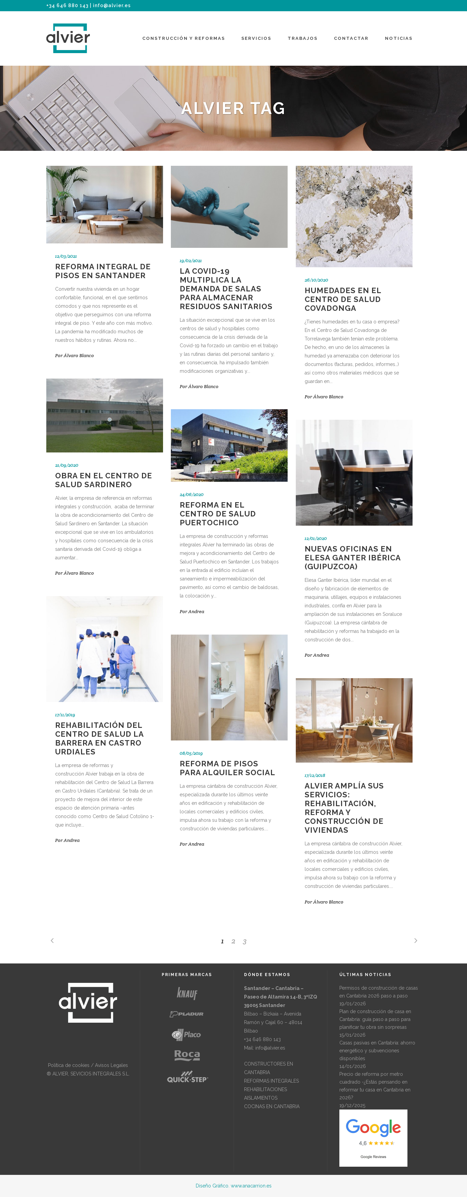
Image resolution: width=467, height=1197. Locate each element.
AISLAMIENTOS (260, 1098)
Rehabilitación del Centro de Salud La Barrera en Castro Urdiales (99, 738)
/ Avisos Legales (109, 1065)
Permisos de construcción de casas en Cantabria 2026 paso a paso (378, 992)
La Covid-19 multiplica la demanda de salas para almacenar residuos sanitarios (226, 289)
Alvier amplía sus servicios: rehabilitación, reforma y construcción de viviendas (344, 807)
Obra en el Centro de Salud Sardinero (103, 480)
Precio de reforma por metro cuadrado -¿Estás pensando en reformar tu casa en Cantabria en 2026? (374, 1085)
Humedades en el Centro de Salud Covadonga (343, 299)
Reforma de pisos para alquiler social (227, 768)
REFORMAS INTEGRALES (271, 1081)
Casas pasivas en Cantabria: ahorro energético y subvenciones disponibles (377, 1050)
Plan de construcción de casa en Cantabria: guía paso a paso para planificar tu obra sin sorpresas (375, 1019)
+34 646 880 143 (67, 5)
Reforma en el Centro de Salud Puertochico (218, 513)
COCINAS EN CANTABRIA (272, 1106)
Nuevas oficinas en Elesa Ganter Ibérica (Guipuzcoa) (353, 557)
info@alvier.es (112, 5)
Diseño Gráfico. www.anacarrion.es (234, 1185)
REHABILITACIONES (265, 1089)
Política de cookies (69, 1065)
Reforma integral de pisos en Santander (103, 271)
